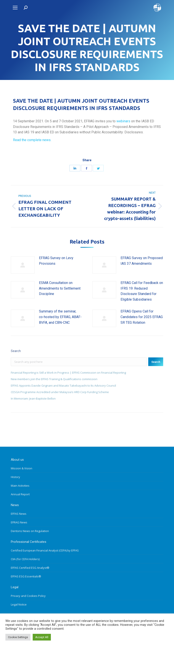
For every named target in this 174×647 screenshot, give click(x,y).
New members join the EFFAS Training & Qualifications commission (54, 379)
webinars (123, 121)
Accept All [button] (41, 637)
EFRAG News (19, 522)
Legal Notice (19, 604)
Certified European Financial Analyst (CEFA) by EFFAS (45, 550)
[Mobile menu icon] (15, 7)
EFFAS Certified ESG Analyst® (30, 568)
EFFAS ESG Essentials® (26, 576)
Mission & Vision (21, 468)
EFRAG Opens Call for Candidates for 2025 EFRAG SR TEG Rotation (142, 316)
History (15, 477)
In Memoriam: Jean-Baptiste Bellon (33, 398)
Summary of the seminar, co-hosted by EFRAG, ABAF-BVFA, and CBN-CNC (60, 316)
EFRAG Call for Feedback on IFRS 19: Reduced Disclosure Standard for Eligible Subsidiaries (142, 291)
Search (155, 361)
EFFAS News (18, 514)
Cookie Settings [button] (18, 637)
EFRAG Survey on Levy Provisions (56, 261)
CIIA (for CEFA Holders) (25, 559)
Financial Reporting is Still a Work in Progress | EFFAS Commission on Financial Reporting (68, 372)
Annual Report (20, 494)
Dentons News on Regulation (30, 531)
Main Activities (20, 486)
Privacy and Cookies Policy (28, 596)
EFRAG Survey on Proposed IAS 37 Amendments (142, 261)
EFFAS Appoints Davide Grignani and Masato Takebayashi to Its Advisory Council (63, 385)
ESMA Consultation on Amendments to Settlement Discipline (60, 288)
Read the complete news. (32, 140)
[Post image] (23, 265)
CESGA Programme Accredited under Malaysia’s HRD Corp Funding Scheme (60, 392)
